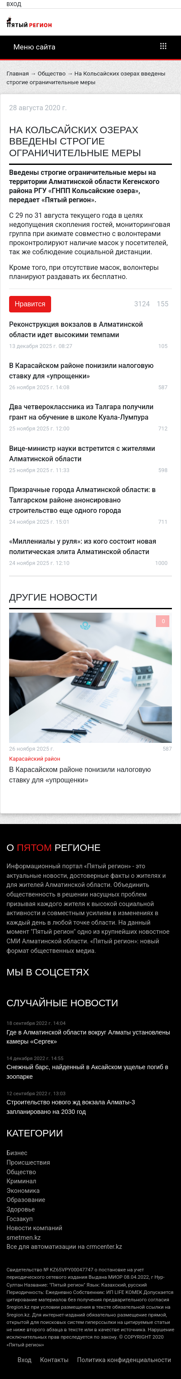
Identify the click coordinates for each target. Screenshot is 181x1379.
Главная (17, 73)
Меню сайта (90, 46)
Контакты (54, 1360)
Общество (51, 73)
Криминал (21, 1181)
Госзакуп (19, 1219)
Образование (25, 1200)
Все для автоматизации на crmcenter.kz (64, 1247)
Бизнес (16, 1153)
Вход (13, 4)
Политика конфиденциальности (124, 1360)
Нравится (30, 304)
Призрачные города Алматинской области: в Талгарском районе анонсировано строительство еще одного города (82, 500)
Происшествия (28, 1162)
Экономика (23, 1191)
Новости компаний (34, 1228)
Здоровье (20, 1209)
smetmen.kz (23, 1237)
